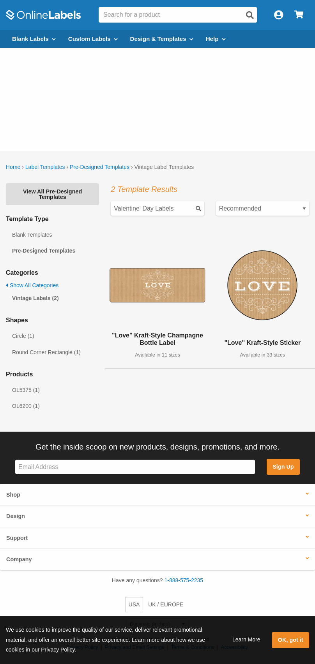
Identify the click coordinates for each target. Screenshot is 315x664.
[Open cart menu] (298, 15)
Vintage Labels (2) (35, 298)
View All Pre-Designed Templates (52, 194)
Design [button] (15, 516)
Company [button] (19, 559)
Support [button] (17, 538)
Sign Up (283, 467)
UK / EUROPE (165, 604)
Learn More (246, 639)
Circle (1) (23, 336)
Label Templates (45, 167)
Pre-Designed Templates (99, 167)
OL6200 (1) (26, 406)
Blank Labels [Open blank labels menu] (34, 38)
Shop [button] (13, 495)
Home (13, 167)
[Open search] (250, 15)
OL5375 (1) (26, 390)
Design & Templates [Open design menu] (161, 38)
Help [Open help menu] (216, 38)
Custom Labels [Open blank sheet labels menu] (93, 38)
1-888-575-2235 (184, 580)
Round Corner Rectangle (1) (46, 352)
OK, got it (290, 640)
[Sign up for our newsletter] (135, 467)
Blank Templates (32, 235)
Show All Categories (32, 285)
